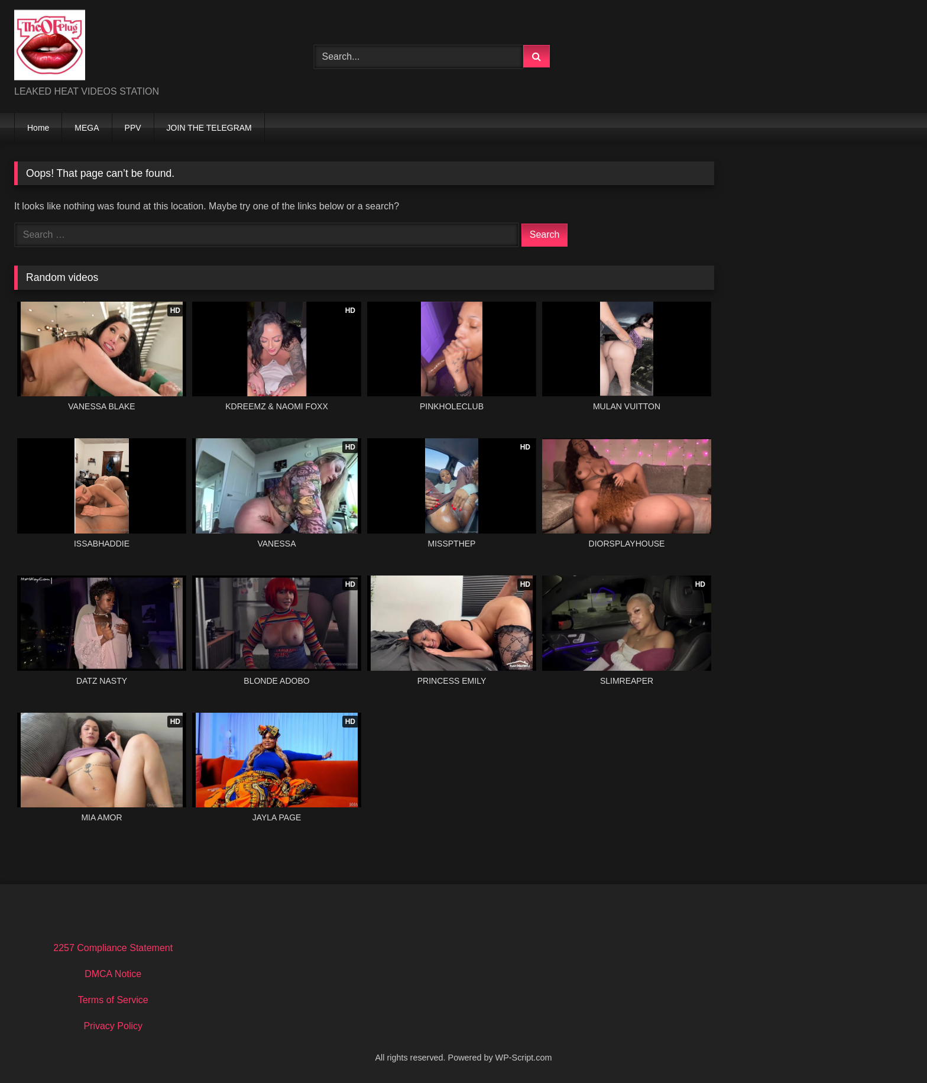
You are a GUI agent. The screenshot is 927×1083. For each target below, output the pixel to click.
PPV (133, 127)
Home (38, 127)
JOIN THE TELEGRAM (209, 127)
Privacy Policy (112, 1026)
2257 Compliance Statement (113, 948)
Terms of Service (113, 1000)
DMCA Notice (113, 974)
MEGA (86, 127)
